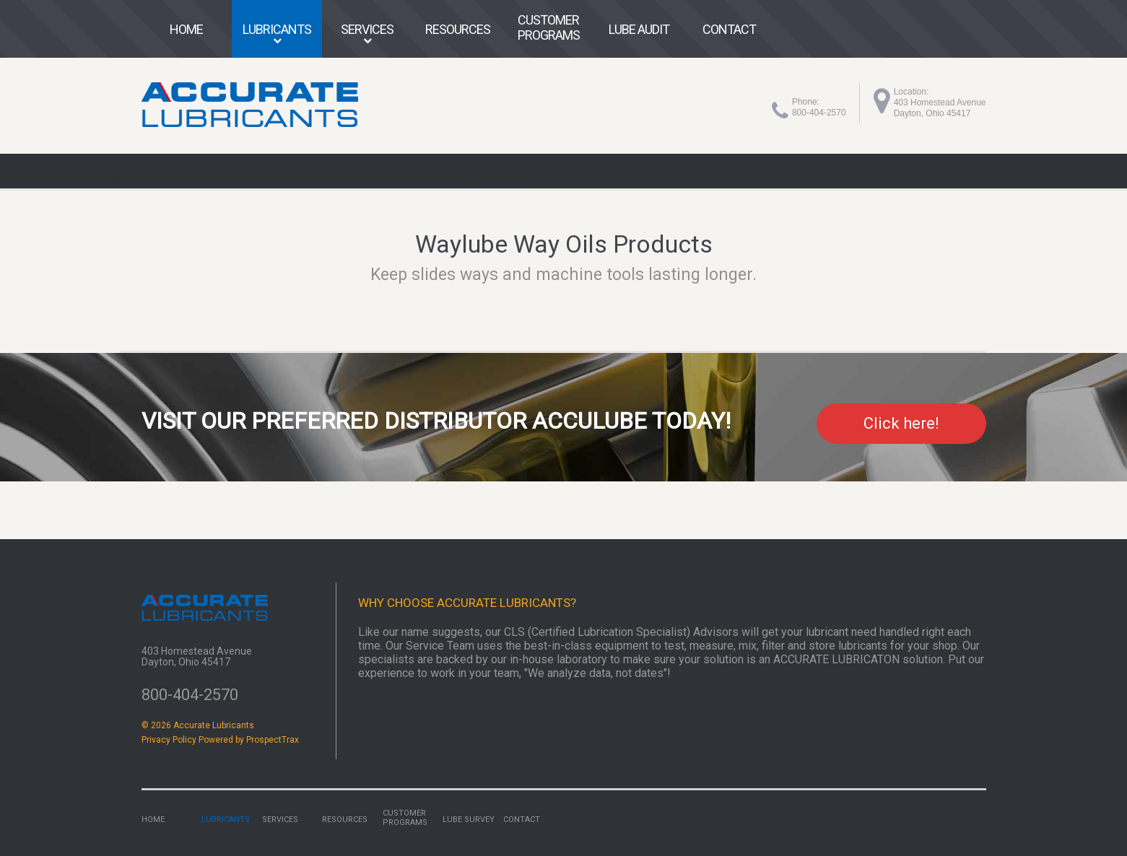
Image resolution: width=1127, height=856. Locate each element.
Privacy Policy (169, 740)
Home (186, 29)
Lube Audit (639, 29)
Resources (457, 29)
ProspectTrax (272, 740)
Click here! (901, 423)
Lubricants (277, 29)
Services (367, 29)
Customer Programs (549, 27)
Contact (729, 29)
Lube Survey (469, 819)
